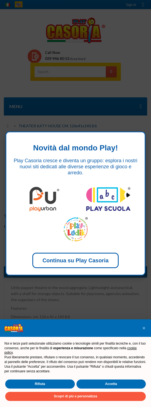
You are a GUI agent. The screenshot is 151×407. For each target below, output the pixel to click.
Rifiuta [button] (40, 384)
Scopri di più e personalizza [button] (75, 396)
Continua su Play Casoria (75, 260)
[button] (143, 328)
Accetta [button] (111, 384)
